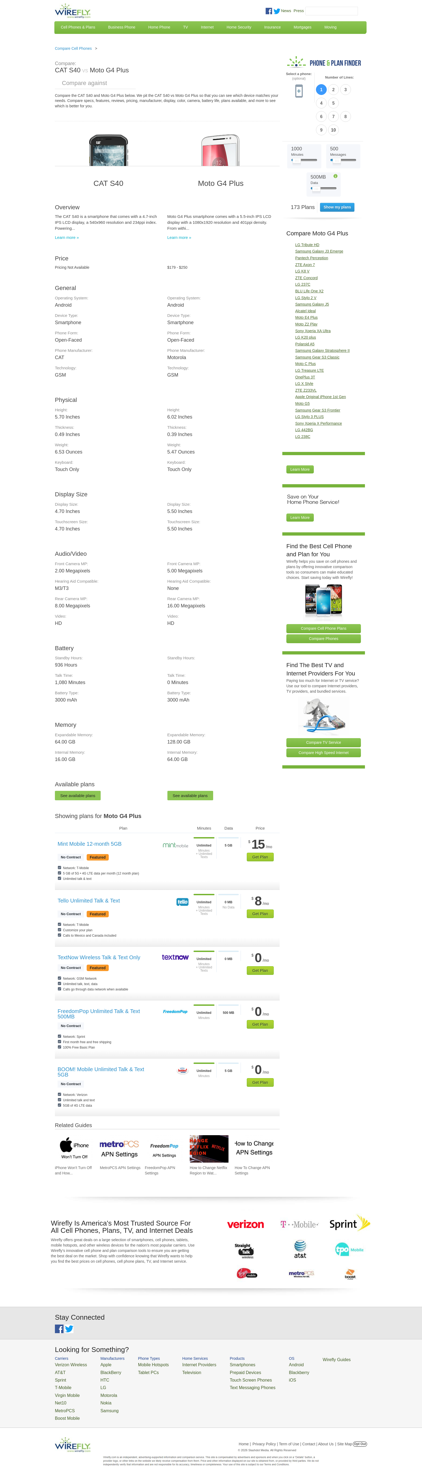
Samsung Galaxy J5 (312, 271)
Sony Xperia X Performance (318, 390)
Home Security (239, 27)
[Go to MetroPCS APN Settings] (119, 1149)
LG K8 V (302, 238)
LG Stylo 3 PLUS (309, 383)
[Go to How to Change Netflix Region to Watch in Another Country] (209, 1149)
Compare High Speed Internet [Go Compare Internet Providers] (324, 719)
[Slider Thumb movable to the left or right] (297, 129)
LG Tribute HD (307, 211)
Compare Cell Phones (73, 48)
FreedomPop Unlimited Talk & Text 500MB (99, 1013)
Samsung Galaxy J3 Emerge (319, 218)
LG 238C (302, 403)
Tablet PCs (140, 1371)
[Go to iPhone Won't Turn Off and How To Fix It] (74, 1149)
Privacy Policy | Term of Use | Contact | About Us (293, 1435)
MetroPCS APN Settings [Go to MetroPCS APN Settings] (120, 1168)
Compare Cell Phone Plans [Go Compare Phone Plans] (323, 595)
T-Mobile (61, 1384)
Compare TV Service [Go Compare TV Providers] (323, 709)
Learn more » (67, 237)
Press (299, 10)
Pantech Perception (311, 224)
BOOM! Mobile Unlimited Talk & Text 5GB (101, 1072)
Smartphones (222, 1364)
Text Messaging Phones (230, 1384)
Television (178, 1371)
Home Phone (159, 27)
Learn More (300, 436)
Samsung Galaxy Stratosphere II (322, 317)
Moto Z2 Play (306, 291)
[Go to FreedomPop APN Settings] (164, 1149)
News (286, 10)
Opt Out (360, 1435)
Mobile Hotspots (144, 1364)
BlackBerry (102, 1371)
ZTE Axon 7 (305, 231)
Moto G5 (302, 370)
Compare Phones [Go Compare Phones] (323, 605)
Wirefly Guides (304, 1359)
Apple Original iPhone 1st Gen (320, 363)
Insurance (272, 27)
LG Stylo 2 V (305, 264)
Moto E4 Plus (306, 284)
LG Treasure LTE (309, 337)
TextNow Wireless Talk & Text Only (99, 957)
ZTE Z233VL (305, 357)
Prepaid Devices (224, 1371)
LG (96, 1384)
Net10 (59, 1397)
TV (185, 27)
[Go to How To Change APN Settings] (254, 1149)
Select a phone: (299, 76)
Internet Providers (184, 1364)
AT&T (59, 1371)
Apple (98, 1364)
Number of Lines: (339, 77)
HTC (98, 1377)
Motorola (101, 1390)
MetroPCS (63, 1403)
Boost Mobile (65, 1410)
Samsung (101, 1403)
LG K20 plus (305, 304)
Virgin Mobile (65, 1390)
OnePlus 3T (305, 344)
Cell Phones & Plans (78, 27)
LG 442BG (304, 396)
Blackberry (270, 1371)
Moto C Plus (305, 330)
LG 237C (302, 251)
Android (268, 1364)
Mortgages (302, 27)
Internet (207, 27)
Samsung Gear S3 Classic (317, 324)
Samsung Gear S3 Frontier (317, 377)
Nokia (98, 1397)
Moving (330, 27)
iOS (265, 1377)
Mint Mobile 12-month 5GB (90, 844)
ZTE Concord (306, 244)
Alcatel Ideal (305, 277)
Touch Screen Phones (229, 1377)
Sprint (59, 1377)
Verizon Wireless (68, 1364)
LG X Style (304, 350)
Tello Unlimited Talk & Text (89, 900)
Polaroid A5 (305, 311)
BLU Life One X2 (309, 258)
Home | (245, 1435)
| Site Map (343, 1435)
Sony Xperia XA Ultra (313, 297)
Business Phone (121, 27)
